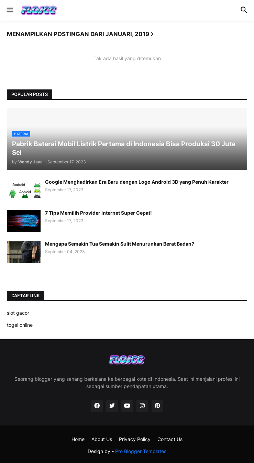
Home (78, 439)
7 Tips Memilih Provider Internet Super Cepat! (98, 213)
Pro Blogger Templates (140, 451)
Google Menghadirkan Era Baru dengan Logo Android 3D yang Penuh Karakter (137, 182)
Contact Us (170, 439)
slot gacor (18, 313)
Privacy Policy (135, 439)
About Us (101, 439)
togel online (20, 325)
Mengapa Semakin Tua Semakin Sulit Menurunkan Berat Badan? (119, 244)
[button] (9, 10)
